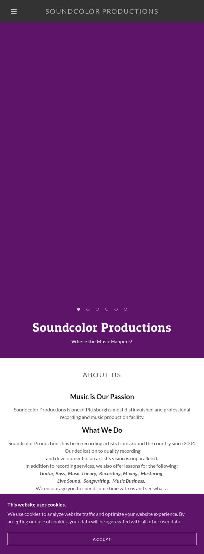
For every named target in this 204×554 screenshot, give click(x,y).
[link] (101, 11)
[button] (17, 11)
